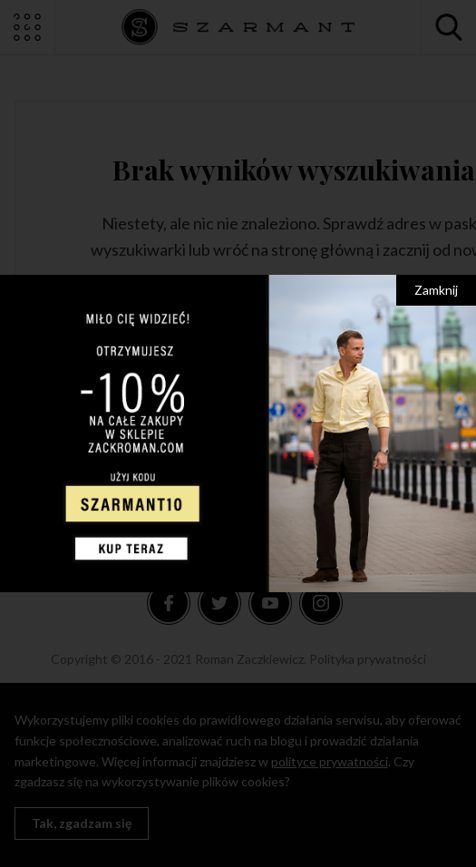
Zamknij (436, 289)
